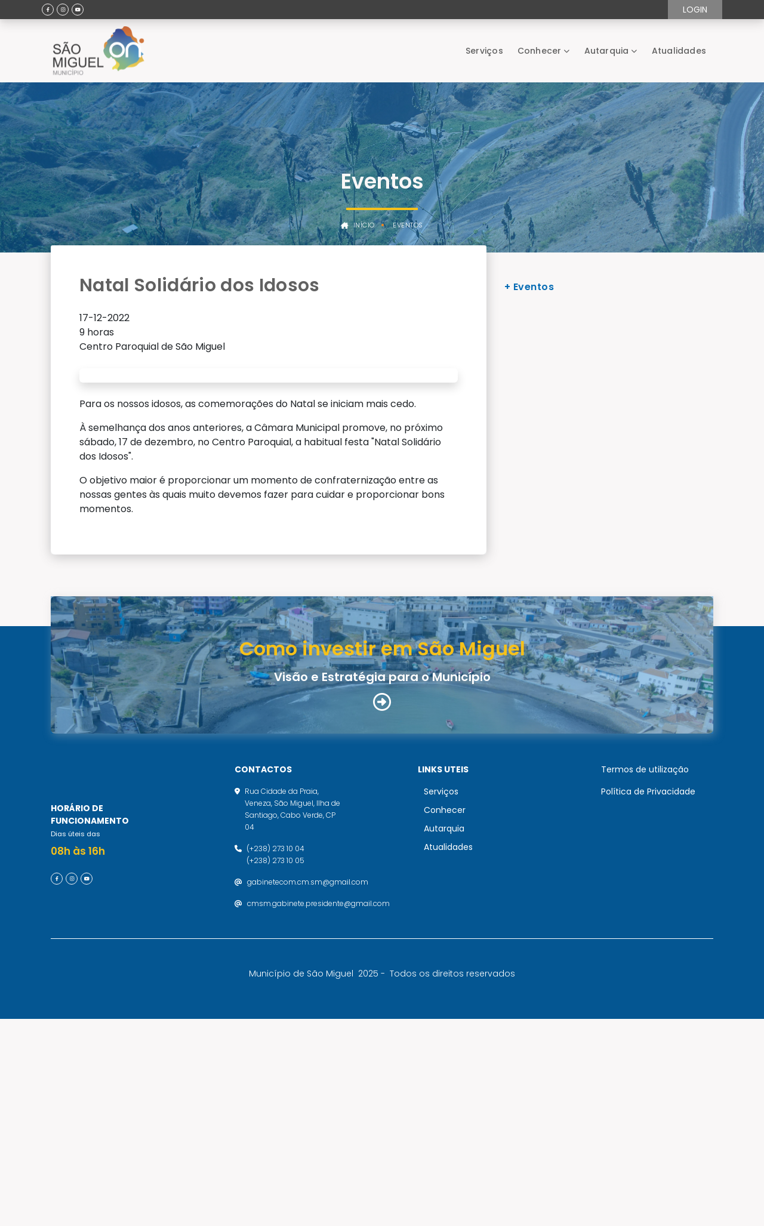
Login (695, 10)
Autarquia (606, 51)
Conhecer (539, 51)
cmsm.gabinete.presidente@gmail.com (318, 1099)
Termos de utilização (645, 965)
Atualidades (679, 51)
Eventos (408, 225)
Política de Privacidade (648, 987)
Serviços (484, 51)
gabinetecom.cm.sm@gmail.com (307, 1078)
